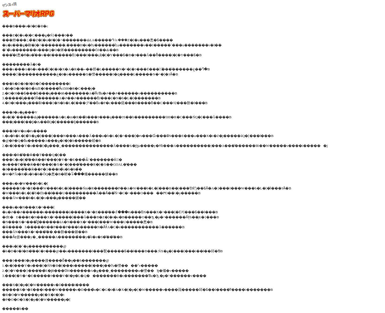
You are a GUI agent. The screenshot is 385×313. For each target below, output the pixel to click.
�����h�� (15, 309)
